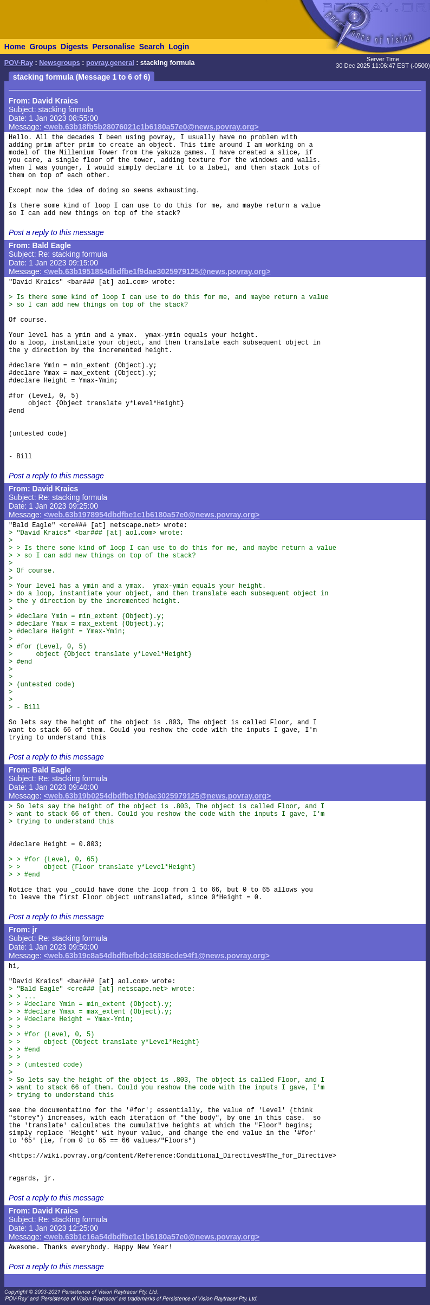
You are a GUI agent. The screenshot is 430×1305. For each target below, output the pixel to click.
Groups (42, 46)
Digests (74, 46)
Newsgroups (59, 63)
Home (14, 46)
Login (178, 46)
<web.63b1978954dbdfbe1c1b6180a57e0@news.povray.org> (152, 514)
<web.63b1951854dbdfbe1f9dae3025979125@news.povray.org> (157, 271)
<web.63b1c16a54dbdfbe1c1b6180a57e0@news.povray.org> (152, 1236)
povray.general (110, 63)
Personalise (113, 46)
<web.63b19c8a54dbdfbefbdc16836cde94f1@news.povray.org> (157, 955)
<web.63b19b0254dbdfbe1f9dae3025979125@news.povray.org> (157, 795)
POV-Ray (18, 63)
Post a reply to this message (56, 232)
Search (152, 46)
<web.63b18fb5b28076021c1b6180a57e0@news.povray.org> (151, 126)
